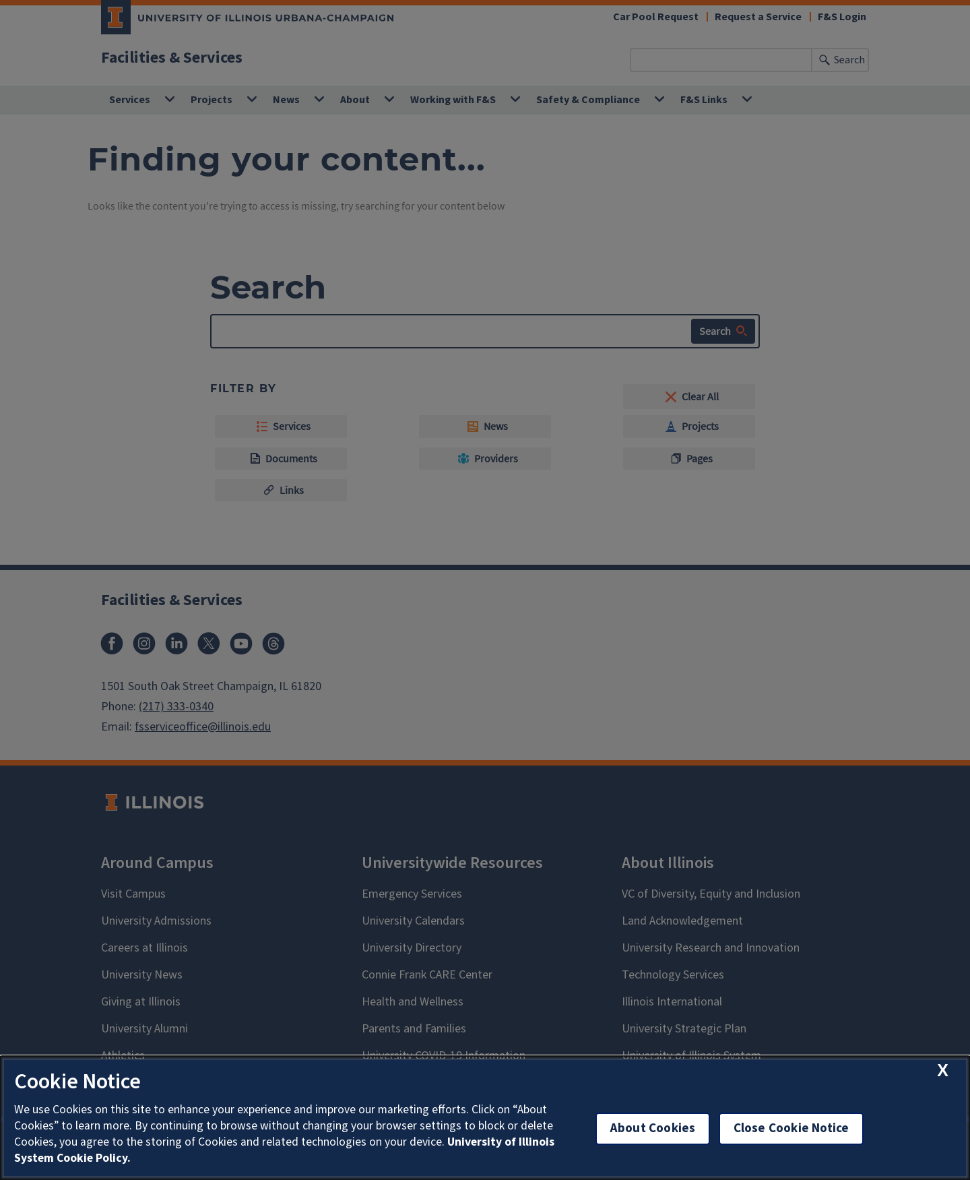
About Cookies (652, 1128)
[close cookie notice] (942, 1070)
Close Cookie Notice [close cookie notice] (791, 1128)
